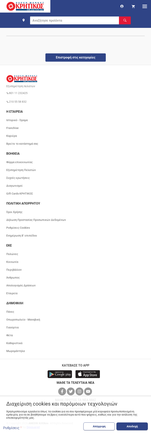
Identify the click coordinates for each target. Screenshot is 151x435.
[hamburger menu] (144, 6)
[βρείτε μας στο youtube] (88, 391)
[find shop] (23, 20)
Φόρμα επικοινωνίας (19, 162)
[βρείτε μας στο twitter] (71, 391)
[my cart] (133, 6)
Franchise (12, 128)
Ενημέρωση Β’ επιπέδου (21, 235)
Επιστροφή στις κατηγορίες (75, 57)
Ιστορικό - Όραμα (17, 120)
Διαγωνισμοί (14, 185)
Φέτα (9, 335)
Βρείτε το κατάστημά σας (22, 143)
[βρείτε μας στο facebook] (62, 391)
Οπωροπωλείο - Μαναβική (23, 319)
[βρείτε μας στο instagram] (80, 391)
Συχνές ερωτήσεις (18, 177)
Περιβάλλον (14, 269)
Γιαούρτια (12, 327)
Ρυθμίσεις (11, 428)
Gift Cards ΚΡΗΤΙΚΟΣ (19, 193)
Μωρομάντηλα (15, 351)
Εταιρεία (11, 293)
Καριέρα (11, 135)
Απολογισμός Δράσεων (21, 285)
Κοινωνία (12, 261)
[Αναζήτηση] (125, 20)
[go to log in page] (122, 6)
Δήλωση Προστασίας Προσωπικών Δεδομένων (36, 219)
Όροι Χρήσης (14, 212)
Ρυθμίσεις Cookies (18, 227)
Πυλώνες (12, 254)
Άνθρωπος (13, 277)
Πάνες (10, 311)
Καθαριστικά (14, 343)
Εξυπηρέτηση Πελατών (21, 170)
